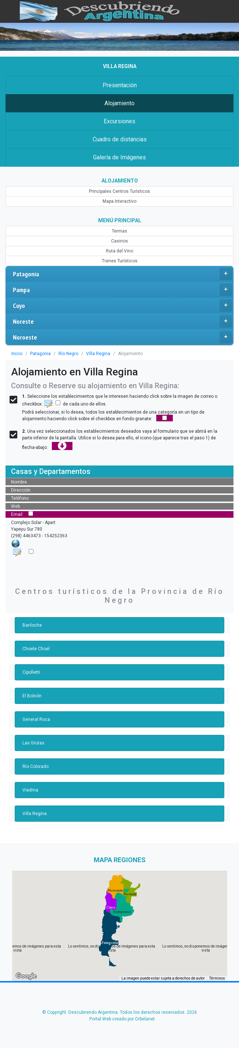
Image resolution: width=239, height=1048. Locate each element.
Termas (119, 231)
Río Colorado (35, 766)
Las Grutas (33, 743)
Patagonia (122, 274)
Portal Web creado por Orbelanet (121, 1019)
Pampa (122, 289)
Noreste (122, 321)
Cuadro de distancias (119, 139)
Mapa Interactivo (119, 201)
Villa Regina (95, 353)
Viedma (29, 790)
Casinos (119, 241)
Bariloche (31, 625)
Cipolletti (30, 672)
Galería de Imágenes (119, 157)
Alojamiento (119, 103)
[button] (109, 943)
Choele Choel (35, 648)
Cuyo (122, 305)
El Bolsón (31, 695)
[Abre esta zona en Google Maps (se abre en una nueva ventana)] (26, 976)
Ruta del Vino (119, 251)
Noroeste (122, 337)
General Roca (36, 719)
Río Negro (66, 353)
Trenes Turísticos (119, 260)
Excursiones (119, 121)
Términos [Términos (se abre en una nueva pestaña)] (217, 979)
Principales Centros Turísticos (119, 191)
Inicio (16, 353)
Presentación (119, 85)
